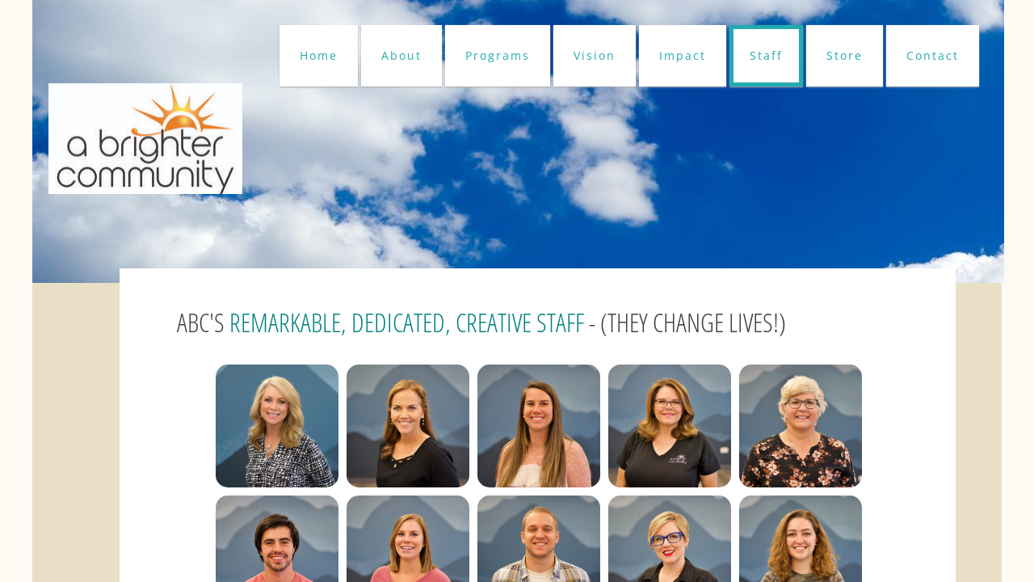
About (401, 55)
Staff (766, 55)
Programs (497, 55)
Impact (682, 55)
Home (319, 55)
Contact (932, 55)
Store (844, 55)
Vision (595, 55)
